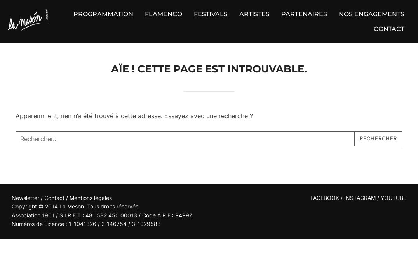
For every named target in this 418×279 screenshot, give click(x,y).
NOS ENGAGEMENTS (371, 14)
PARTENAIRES (304, 14)
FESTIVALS (211, 14)
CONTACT (389, 29)
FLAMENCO (163, 14)
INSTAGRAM (360, 198)
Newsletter (25, 198)
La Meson (71, 206)
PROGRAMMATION (103, 14)
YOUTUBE (393, 198)
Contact (55, 198)
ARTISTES (254, 14)
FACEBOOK (324, 198)
